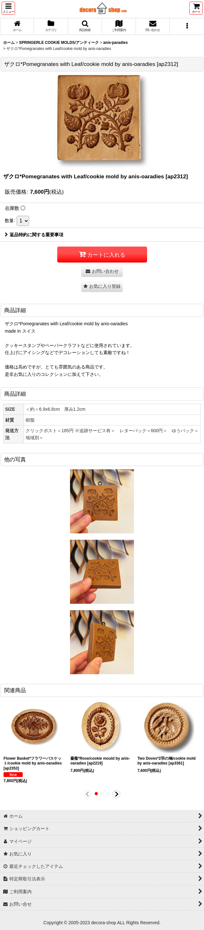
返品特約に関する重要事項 (34, 234)
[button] (8, 8)
